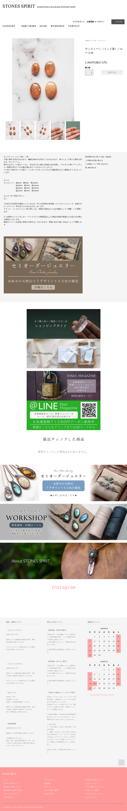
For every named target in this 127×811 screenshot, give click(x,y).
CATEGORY (10, 26)
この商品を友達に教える (94, 160)
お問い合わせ (8, 797)
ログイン (100, 22)
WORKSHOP (58, 26)
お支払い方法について (11, 783)
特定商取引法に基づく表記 (13, 790)
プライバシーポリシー (11, 793)
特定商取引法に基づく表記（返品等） (98, 157)
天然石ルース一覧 (90, 40)
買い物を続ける (90, 168)
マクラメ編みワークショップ (95, 787)
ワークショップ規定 (92, 790)
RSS (46, 793)
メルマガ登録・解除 (51, 790)
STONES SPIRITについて (94, 780)
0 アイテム (117, 22)
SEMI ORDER (29, 26)
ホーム (6, 780)
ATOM (51, 793)
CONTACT (74, 26)
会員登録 (90, 22)
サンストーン (102, 40)
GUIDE (43, 26)
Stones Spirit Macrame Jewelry (102, 695)
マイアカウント (79, 22)
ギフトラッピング (91, 797)
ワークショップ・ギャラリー (95, 793)
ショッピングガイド (92, 783)
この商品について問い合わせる (96, 164)
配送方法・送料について (12, 787)
